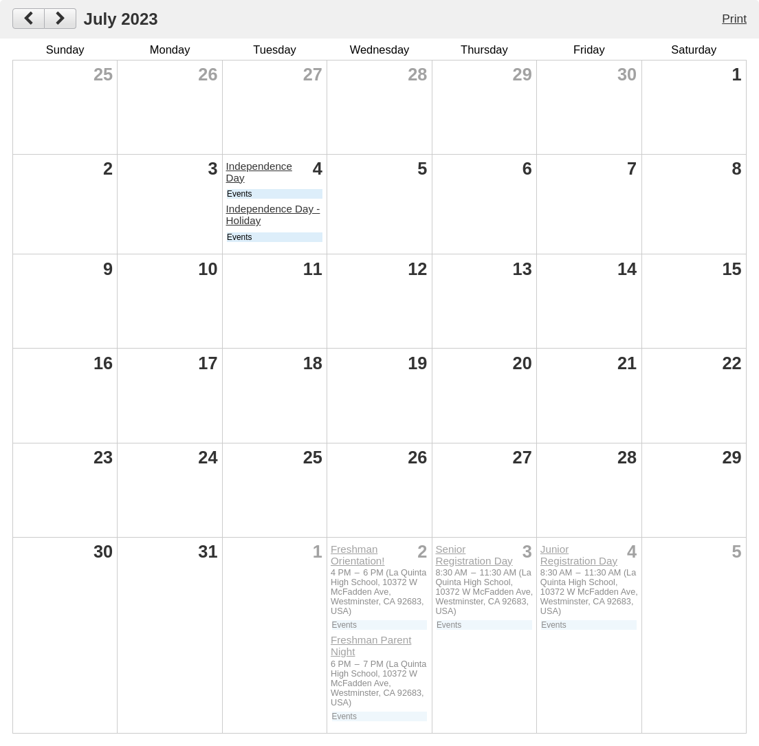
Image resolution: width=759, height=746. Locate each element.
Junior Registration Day (578, 555)
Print (734, 18)
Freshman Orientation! (358, 555)
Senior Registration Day (473, 555)
